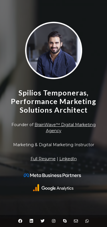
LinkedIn (68, 158)
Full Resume (43, 158)
